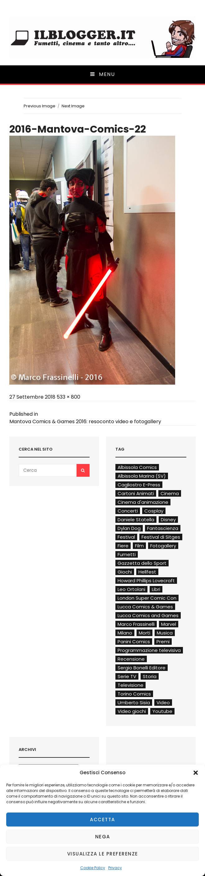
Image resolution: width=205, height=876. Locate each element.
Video (163, 702)
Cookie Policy (92, 867)
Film (139, 545)
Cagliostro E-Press (139, 484)
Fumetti (127, 554)
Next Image (73, 106)
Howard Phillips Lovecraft (146, 580)
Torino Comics (134, 694)
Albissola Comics (137, 467)
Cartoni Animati (136, 493)
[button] (196, 773)
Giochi (125, 572)
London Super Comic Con (147, 598)
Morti (144, 633)
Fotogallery (163, 545)
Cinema (170, 493)
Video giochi (132, 711)
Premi (163, 641)
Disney (168, 519)
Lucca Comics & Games (145, 606)
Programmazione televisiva (149, 650)
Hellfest (147, 572)
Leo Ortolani (131, 589)
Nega (102, 836)
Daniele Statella (136, 519)
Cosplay (153, 511)
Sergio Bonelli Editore (141, 667)
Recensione (131, 659)
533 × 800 (68, 397)
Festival (126, 537)
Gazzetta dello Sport (142, 563)
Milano (125, 633)
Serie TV (127, 676)
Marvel (168, 624)
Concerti (128, 511)
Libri (156, 589)
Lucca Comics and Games (148, 615)
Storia (149, 676)
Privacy (115, 867)
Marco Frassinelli (136, 624)
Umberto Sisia (134, 702)
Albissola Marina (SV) (142, 476)
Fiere (123, 545)
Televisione (130, 685)
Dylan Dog (129, 528)
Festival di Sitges (161, 537)
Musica (165, 633)
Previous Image (39, 106)
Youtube (162, 711)
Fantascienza (162, 528)
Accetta (102, 819)
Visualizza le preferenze (102, 853)
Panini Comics (134, 641)
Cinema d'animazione (143, 502)
